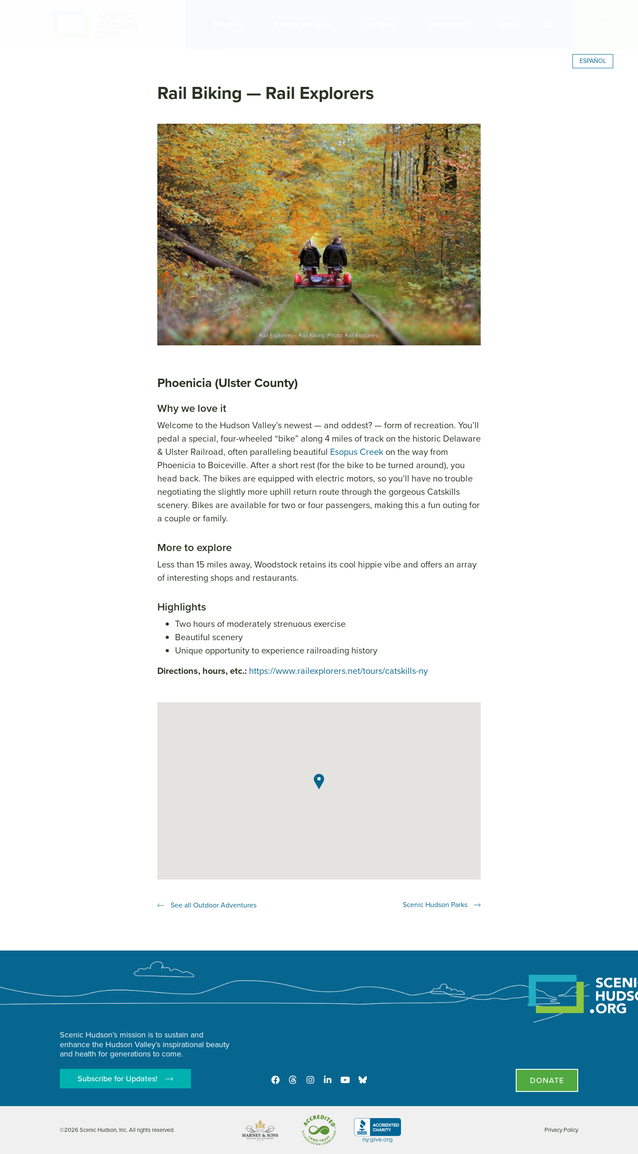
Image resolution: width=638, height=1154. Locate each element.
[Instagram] (310, 1079)
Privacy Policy (561, 1130)
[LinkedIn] (327, 1079)
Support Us (606, 24)
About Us (231, 24)
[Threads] (292, 1079)
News (510, 24)
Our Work (382, 24)
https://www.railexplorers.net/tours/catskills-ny (338, 670)
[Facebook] (274, 1079)
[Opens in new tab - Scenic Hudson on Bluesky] (363, 1079)
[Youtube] (345, 1079)
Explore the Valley (306, 24)
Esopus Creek (356, 451)
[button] (547, 24)
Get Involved (449, 24)
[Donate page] (547, 1080)
